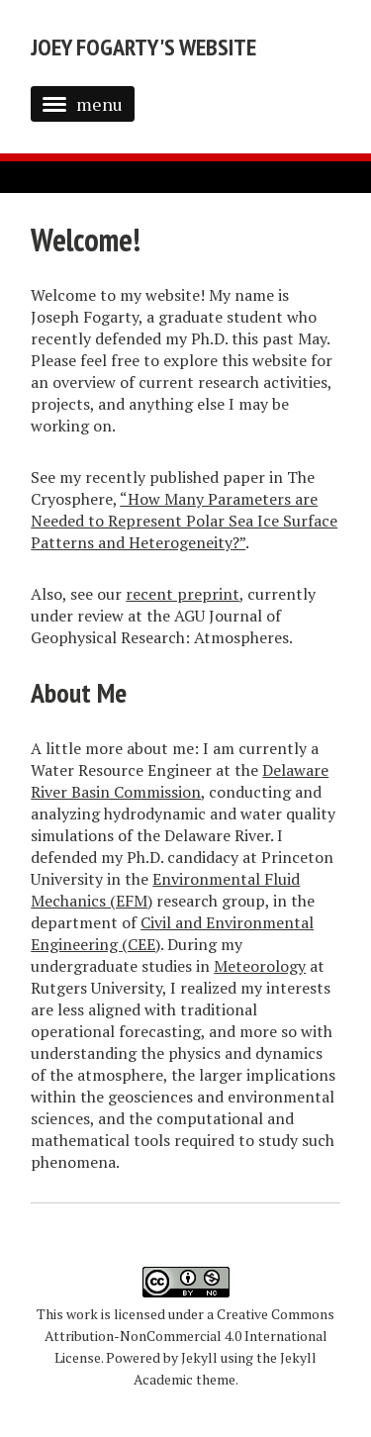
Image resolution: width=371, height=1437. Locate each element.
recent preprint (182, 594)
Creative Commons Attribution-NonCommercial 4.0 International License (190, 1335)
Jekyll (199, 1357)
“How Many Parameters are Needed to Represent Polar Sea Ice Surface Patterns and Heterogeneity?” (184, 520)
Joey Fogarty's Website (143, 47)
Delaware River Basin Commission (179, 781)
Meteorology (260, 966)
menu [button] (83, 104)
